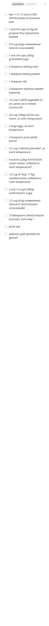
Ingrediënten (18, 4)
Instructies (31, 4)
